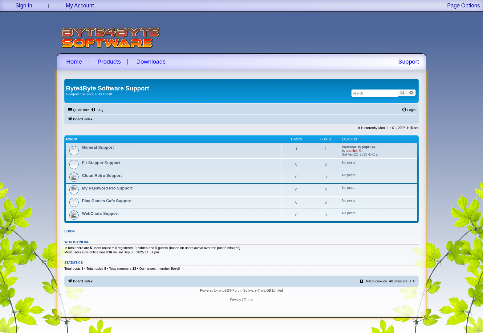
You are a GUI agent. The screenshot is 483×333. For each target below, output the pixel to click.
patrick (352, 150)
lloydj (175, 268)
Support (408, 61)
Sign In (23, 5)
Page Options (463, 5)
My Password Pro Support (107, 188)
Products (109, 61)
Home (74, 61)
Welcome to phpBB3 (358, 147)
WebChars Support (100, 213)
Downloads (151, 61)
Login (69, 231)
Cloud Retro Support (102, 175)
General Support (98, 147)
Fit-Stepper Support (101, 162)
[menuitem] (97, 110)
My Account (80, 5)
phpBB (224, 290)
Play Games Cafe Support (107, 200)
